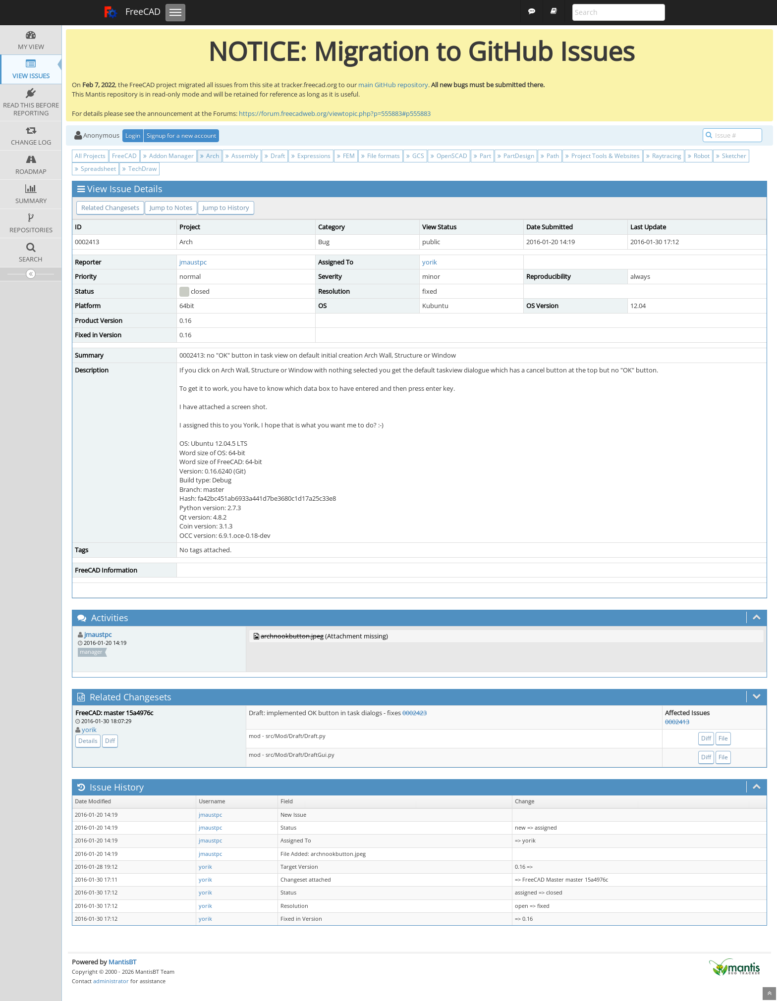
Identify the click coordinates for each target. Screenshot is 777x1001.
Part (482, 156)
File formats (380, 156)
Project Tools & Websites (602, 156)
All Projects (90, 156)
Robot (699, 156)
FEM (346, 156)
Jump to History (226, 207)
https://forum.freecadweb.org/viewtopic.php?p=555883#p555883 (335, 113)
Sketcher (731, 156)
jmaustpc (193, 262)
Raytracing (663, 156)
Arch (209, 156)
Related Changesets (110, 207)
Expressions (311, 156)
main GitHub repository (393, 84)
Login (132, 135)
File (723, 738)
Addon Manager (168, 156)
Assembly (241, 156)
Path (550, 156)
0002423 (414, 712)
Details (88, 741)
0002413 (677, 721)
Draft (275, 156)
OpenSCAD (449, 156)
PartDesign (516, 156)
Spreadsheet (95, 168)
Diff (110, 741)
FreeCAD (132, 12)
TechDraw (139, 168)
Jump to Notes (171, 207)
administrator (111, 981)
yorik (429, 262)
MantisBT (122, 961)
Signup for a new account (181, 135)
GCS (415, 156)
